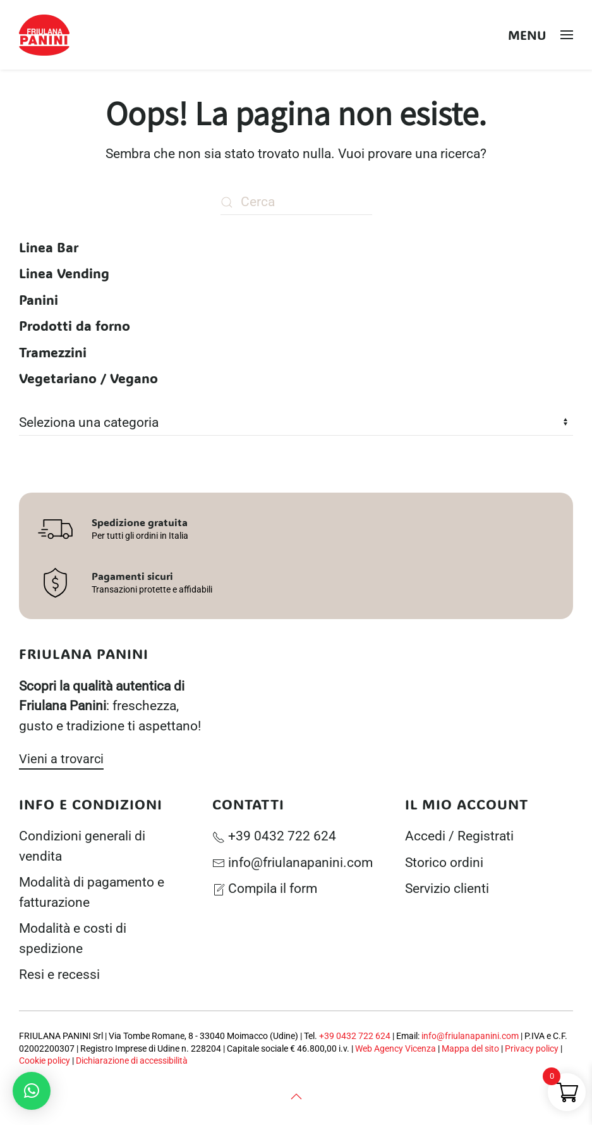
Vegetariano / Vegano (88, 377)
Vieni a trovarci (61, 758)
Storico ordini (444, 862)
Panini (38, 299)
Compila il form (264, 888)
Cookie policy (44, 1060)
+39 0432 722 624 (274, 836)
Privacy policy (532, 1048)
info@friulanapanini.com (292, 862)
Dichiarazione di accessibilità (132, 1060)
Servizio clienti (447, 888)
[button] (540, 35)
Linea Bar (48, 246)
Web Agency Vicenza (395, 1048)
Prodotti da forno (74, 325)
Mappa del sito (470, 1048)
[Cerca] (296, 202)
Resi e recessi (59, 974)
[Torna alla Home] (46, 35)
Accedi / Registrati (459, 836)
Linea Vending (64, 272)
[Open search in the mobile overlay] (492, 35)
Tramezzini (53, 351)
